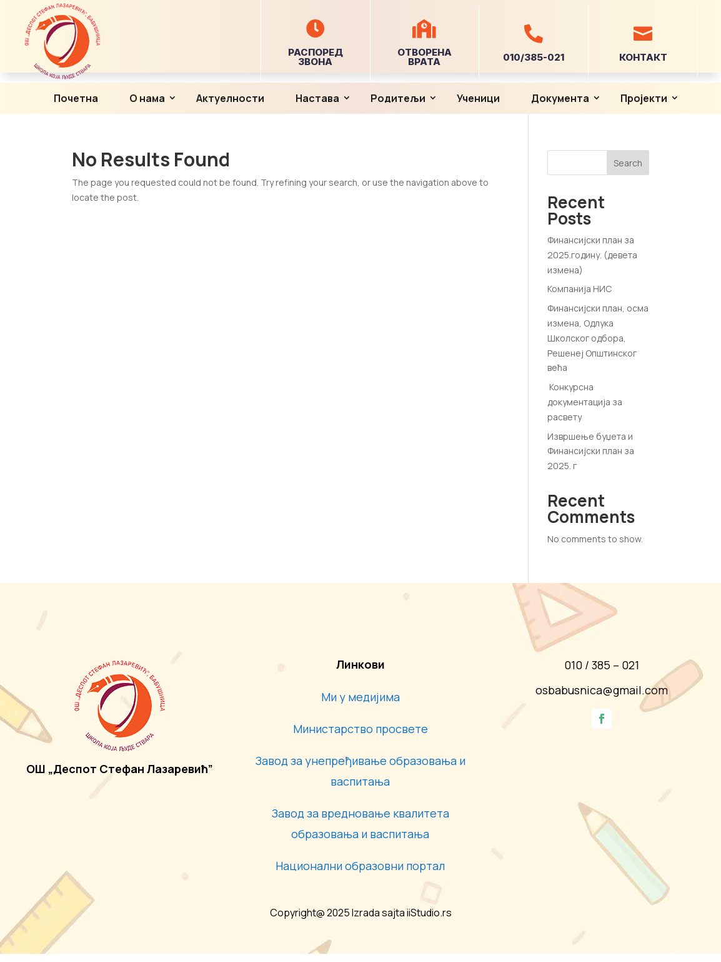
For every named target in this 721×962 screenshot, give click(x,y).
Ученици (478, 98)
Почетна (76, 98)
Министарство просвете (360, 728)
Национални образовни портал (360, 865)
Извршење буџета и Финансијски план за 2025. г (590, 451)
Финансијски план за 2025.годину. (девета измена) (592, 255)
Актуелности (230, 98)
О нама (147, 98)
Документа (560, 98)
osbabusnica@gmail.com (601, 689)
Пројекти (643, 98)
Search (628, 163)
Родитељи (397, 98)
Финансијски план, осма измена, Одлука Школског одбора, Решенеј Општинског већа (598, 337)
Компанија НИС (580, 289)
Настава (317, 98)
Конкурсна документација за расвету (584, 402)
